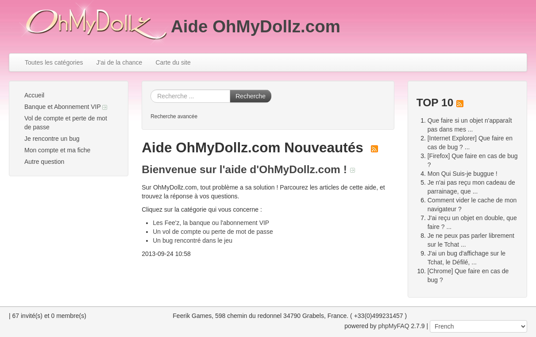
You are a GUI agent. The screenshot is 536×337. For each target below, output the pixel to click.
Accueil (34, 95)
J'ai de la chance (119, 62)
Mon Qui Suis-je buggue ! (462, 173)
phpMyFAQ (393, 325)
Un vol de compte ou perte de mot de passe (213, 231)
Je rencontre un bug (52, 138)
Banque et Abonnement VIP (65, 106)
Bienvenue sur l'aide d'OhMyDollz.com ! (248, 169)
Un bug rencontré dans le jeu (192, 240)
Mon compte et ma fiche (57, 150)
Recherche (250, 96)
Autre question (44, 161)
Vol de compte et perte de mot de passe (65, 123)
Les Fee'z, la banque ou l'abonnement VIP (211, 222)
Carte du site (172, 62)
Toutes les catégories (54, 62)
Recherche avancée (173, 116)
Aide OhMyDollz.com (255, 26)
